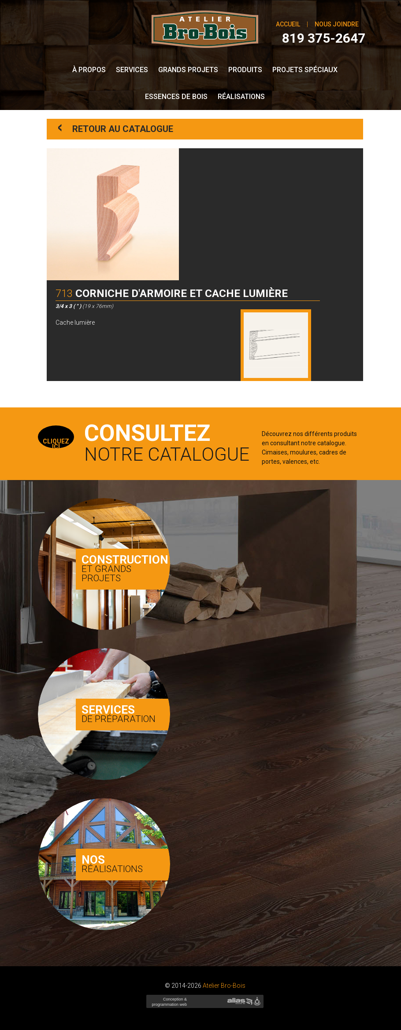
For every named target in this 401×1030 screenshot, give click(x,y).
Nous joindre (337, 24)
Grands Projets (188, 70)
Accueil (288, 24)
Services (132, 70)
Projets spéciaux (305, 70)
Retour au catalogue (116, 128)
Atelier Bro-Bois (224, 985)
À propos (89, 70)
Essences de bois (176, 96)
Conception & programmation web (168, 1004)
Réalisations (241, 96)
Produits (245, 70)
